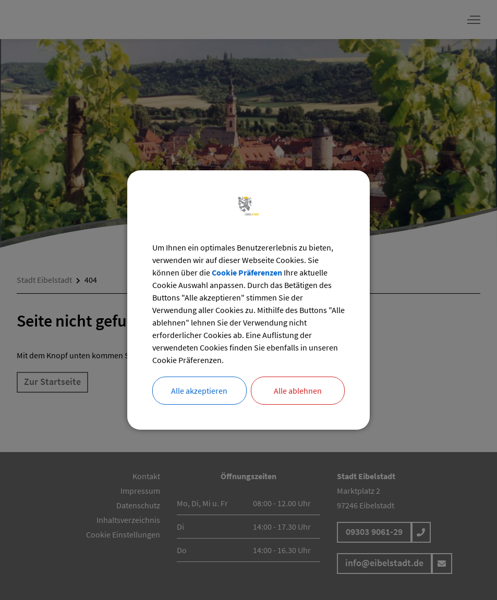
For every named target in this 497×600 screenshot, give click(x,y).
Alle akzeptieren (199, 390)
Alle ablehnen (298, 390)
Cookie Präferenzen (247, 272)
